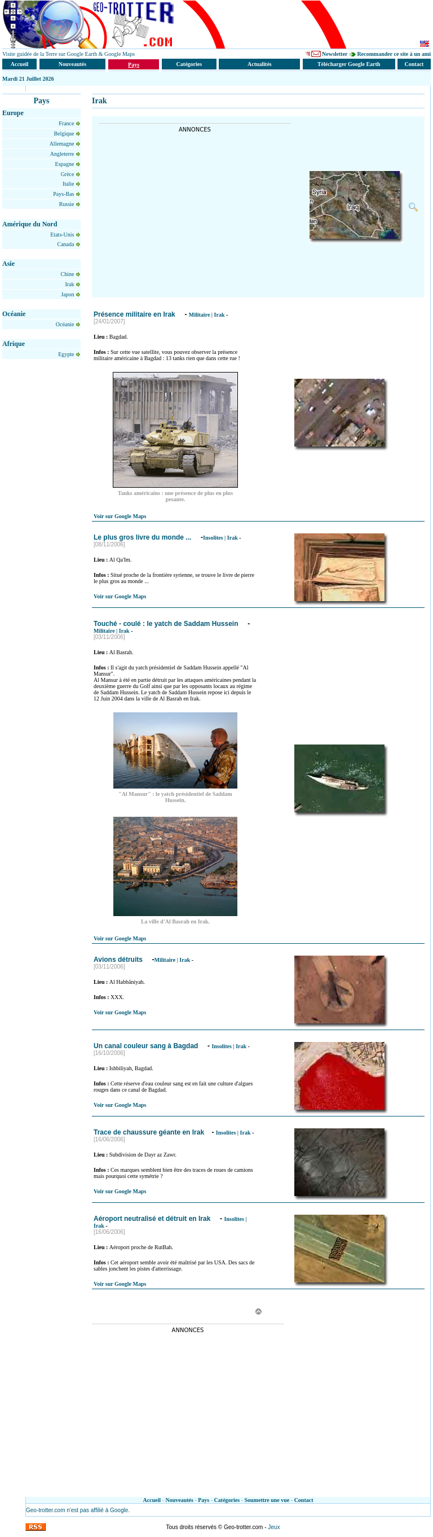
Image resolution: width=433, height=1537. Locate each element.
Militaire (199, 315)
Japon (68, 294)
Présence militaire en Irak (135, 314)
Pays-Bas (64, 194)
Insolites (213, 538)
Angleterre (63, 154)
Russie (67, 204)
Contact (303, 1500)
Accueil (152, 1500)
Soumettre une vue (267, 1500)
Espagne (65, 164)
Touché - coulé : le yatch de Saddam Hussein (167, 624)
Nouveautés (179, 1500)
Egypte (67, 354)
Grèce (68, 174)
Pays (203, 1500)
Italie (69, 184)
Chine (68, 274)
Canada (67, 244)
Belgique (65, 133)
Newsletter (334, 54)
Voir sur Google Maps (120, 516)
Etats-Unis (63, 234)
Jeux (274, 1527)
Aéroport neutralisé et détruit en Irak (153, 1219)
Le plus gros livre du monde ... (143, 537)
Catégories (227, 1500)
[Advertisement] (193, 212)
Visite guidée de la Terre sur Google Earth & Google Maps (68, 54)
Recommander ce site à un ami (394, 54)
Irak (70, 284)
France (67, 123)
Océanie (66, 324)
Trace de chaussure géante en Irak (149, 1132)
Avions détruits (119, 960)
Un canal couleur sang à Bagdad (147, 1046)
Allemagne (63, 144)
